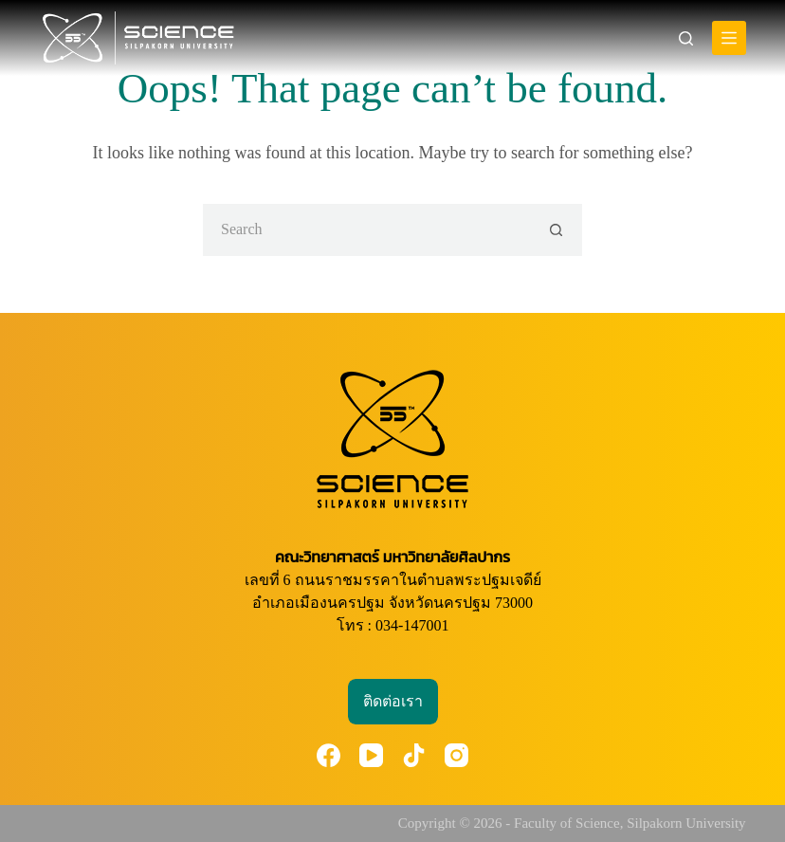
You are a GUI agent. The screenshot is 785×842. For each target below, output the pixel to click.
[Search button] (556, 230)
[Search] (686, 38)
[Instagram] (456, 755)
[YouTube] (371, 755)
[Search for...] (366, 230)
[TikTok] (414, 755)
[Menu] (729, 38)
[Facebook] (328, 755)
